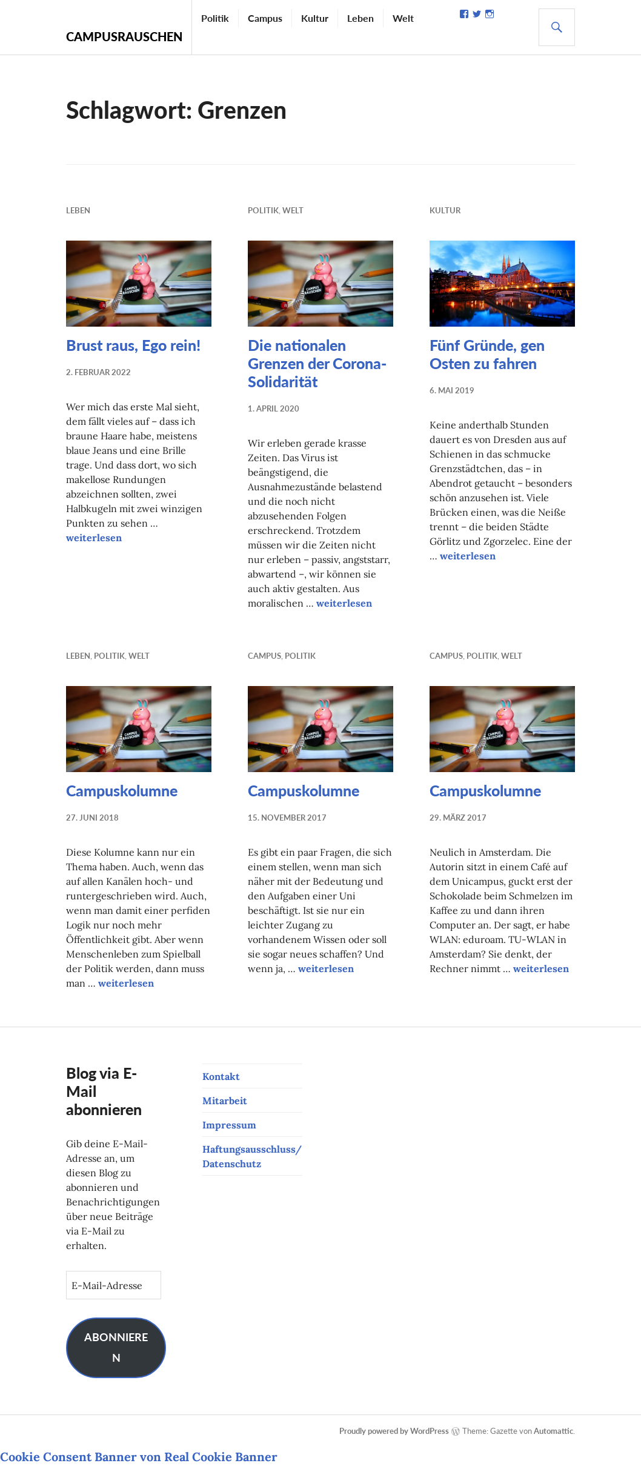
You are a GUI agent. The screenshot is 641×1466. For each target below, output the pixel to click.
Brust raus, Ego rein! (133, 345)
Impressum (229, 1125)
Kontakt (221, 1076)
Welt (403, 18)
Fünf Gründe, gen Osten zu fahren (487, 354)
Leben (360, 18)
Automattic (553, 1431)
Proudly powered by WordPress (394, 1431)
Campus (265, 18)
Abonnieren (116, 1347)
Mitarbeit (224, 1101)
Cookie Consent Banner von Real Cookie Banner (138, 1456)
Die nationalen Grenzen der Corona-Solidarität (317, 363)
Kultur (314, 18)
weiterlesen (94, 537)
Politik (215, 18)
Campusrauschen (124, 36)
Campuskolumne (122, 790)
